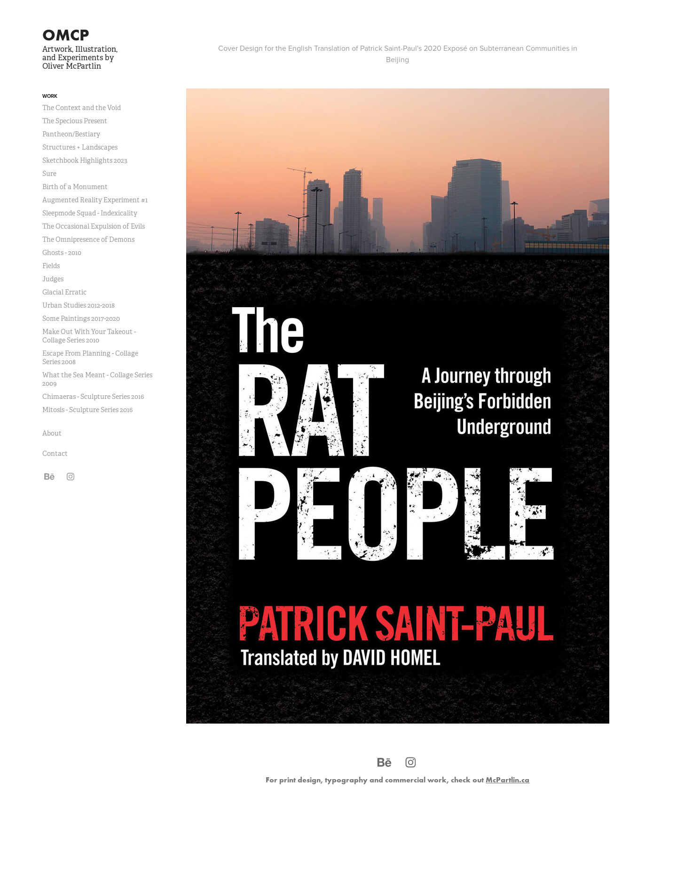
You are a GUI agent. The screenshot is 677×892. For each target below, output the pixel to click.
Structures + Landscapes (80, 147)
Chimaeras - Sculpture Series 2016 (93, 396)
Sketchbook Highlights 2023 (84, 160)
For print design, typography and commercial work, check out (397, 779)
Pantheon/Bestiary (71, 134)
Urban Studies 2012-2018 (78, 305)
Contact (55, 453)
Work (49, 96)
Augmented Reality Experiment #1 (95, 200)
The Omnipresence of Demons (88, 239)
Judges (52, 279)
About (52, 433)
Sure (49, 173)
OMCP (65, 35)
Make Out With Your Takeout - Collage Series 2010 (89, 335)
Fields (51, 266)
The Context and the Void (81, 108)
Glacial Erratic (64, 292)
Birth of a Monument (75, 187)
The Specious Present (74, 121)
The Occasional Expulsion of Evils (93, 226)
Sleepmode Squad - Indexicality (89, 213)
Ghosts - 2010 (61, 252)
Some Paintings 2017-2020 (81, 318)
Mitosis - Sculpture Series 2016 (87, 410)
